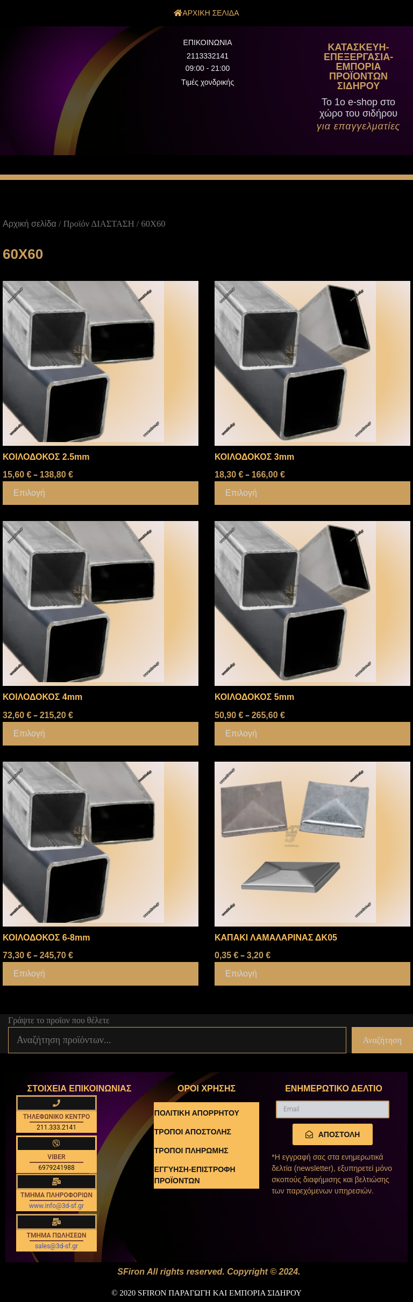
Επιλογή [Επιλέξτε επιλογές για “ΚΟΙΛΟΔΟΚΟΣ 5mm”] (241, 733)
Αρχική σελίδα (29, 223)
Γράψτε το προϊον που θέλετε (59, 1020)
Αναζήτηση (382, 1040)
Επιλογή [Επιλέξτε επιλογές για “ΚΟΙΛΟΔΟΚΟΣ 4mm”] (29, 733)
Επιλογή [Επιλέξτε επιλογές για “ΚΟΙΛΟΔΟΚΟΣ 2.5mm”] (29, 492)
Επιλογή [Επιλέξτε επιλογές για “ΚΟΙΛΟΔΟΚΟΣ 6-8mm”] (29, 973)
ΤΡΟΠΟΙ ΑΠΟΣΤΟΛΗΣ (192, 1131)
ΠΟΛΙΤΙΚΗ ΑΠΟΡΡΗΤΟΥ (196, 1113)
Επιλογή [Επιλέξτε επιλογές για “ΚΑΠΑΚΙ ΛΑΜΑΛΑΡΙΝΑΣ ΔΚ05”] (241, 973)
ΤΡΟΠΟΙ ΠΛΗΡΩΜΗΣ (191, 1150)
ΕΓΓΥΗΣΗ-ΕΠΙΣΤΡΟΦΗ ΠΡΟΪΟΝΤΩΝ (195, 1175)
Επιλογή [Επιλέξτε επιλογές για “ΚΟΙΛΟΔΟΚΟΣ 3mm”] (241, 492)
